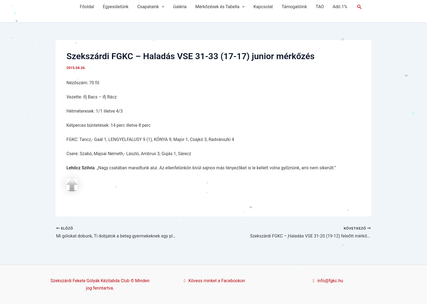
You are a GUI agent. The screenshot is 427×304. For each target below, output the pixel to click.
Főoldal (87, 6)
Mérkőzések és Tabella (220, 7)
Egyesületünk (116, 6)
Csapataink (150, 7)
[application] (161, 7)
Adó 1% (340, 6)
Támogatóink (294, 6)
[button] (359, 7)
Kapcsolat (263, 6)
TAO (320, 6)
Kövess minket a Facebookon (213, 280)
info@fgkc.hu (327, 280)
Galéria (180, 6)
